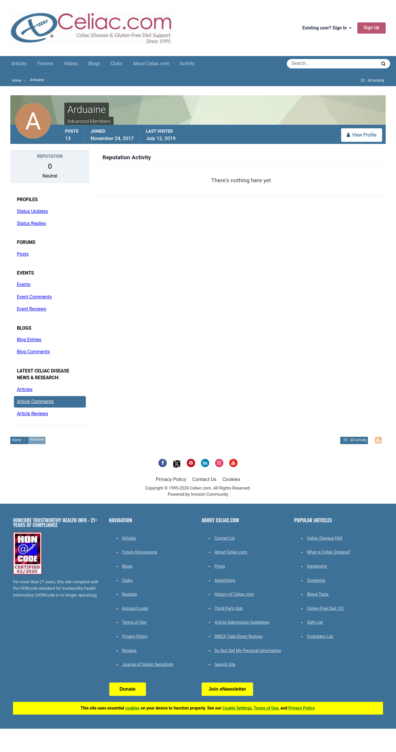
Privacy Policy (171, 479)
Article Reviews (32, 413)
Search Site (225, 664)
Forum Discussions (139, 552)
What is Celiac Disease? (329, 552)
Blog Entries (29, 339)
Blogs (94, 63)
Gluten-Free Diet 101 (325, 608)
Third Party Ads (229, 608)
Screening (316, 580)
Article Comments (35, 401)
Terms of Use (134, 622)
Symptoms (317, 566)
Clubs (116, 63)
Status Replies (31, 223)
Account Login (135, 608)
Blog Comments (33, 351)
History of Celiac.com (234, 594)
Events (23, 284)
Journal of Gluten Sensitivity (148, 664)
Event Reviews (31, 309)
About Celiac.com (151, 63)
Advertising (225, 580)
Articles (19, 63)
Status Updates (32, 211)
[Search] (310, 63)
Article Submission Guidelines (242, 622)
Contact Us (204, 479)
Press (220, 566)
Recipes (129, 650)
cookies (132, 708)
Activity (187, 63)
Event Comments (34, 297)
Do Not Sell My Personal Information (248, 650)
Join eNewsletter (227, 689)
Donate (127, 689)
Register (129, 594)
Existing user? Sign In (327, 28)
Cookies (231, 479)
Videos (71, 63)
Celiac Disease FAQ (324, 538)
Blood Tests (317, 594)
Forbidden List (320, 636)
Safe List (315, 622)
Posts (23, 254)
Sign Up (371, 27)
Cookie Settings (237, 708)
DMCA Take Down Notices (239, 636)
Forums (45, 63)
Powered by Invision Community (198, 494)
